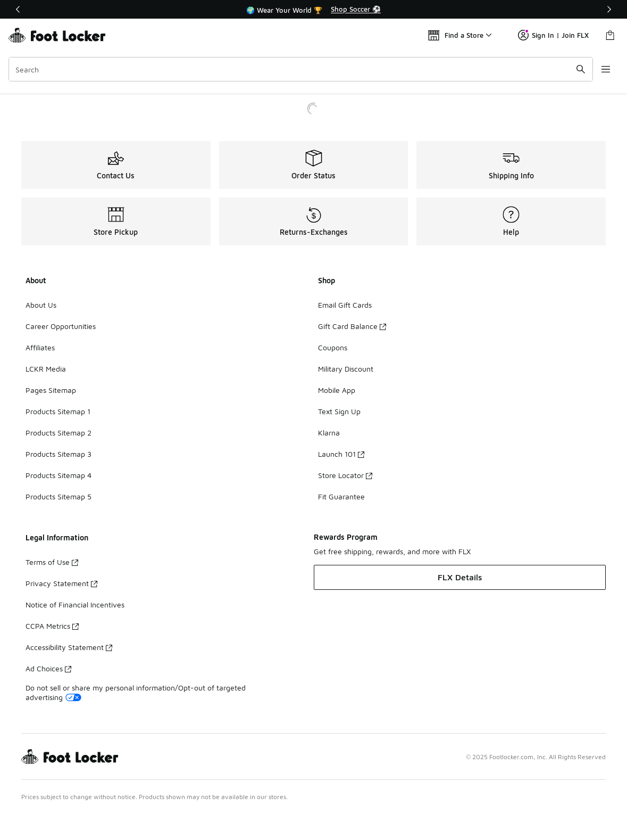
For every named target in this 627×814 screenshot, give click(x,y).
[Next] (609, 9)
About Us (41, 304)
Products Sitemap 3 (58, 453)
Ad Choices (48, 668)
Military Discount (345, 368)
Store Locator (345, 475)
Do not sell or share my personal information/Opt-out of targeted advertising (136, 692)
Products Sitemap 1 (58, 411)
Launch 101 (341, 453)
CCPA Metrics (52, 625)
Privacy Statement (61, 583)
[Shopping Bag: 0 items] (609, 35)
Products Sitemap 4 (58, 475)
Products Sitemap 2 (58, 432)
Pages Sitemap (51, 389)
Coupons (332, 347)
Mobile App (336, 389)
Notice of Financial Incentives (75, 604)
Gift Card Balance (352, 326)
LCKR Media (46, 368)
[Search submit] (580, 69)
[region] (314, 9)
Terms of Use (52, 561)
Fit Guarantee (341, 496)
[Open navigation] (605, 69)
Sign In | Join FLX (553, 35)
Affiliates (40, 347)
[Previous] (18, 9)
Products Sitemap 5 (58, 496)
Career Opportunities (61, 326)
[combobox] (300, 69)
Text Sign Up (339, 411)
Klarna (329, 432)
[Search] (300, 69)
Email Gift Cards (345, 304)
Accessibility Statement (69, 647)
